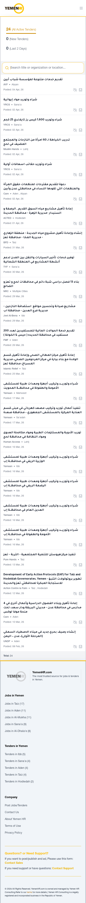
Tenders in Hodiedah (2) (19, 782)
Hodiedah (20, 218)
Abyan (15, 85)
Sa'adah (20, 418)
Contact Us (12, 812)
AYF (5, 85)
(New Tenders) (17, 39)
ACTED (7, 218)
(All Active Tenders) (21, 29)
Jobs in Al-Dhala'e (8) (18, 731)
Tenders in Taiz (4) (15, 775)
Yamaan (8, 393)
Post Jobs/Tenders (16, 805)
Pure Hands (10, 560)
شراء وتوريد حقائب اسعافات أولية (27, 164)
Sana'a (18, 105)
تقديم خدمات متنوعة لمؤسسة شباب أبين (33, 79)
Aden (16, 194)
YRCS (7, 105)
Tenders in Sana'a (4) (17, 761)
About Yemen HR (15, 819)
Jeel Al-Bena (10, 316)
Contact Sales (14, 863)
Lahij (25, 149)
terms (29, 892)
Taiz (14, 243)
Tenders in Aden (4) (16, 768)
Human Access (12, 442)
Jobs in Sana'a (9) (15, 724)
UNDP (7, 641)
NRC (6, 291)
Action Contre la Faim (15, 588)
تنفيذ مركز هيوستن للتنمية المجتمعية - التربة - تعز (39, 554)
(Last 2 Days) (16, 48)
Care (6, 194)
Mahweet (21, 393)
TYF (5, 267)
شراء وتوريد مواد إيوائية (20, 99)
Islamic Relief (11, 369)
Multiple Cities (20, 291)
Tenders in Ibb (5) (15, 754)
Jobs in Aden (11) (15, 711)
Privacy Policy (13, 833)
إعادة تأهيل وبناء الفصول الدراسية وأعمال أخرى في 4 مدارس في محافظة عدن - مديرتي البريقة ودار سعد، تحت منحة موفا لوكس (42, 608)
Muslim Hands (11, 149)
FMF (6, 340)
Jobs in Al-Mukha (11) (18, 717)
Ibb (23, 316)
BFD (6, 243)
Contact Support (63, 868)
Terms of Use (13, 826)
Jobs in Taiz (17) (14, 704)
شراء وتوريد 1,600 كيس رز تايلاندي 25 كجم (32, 119)
